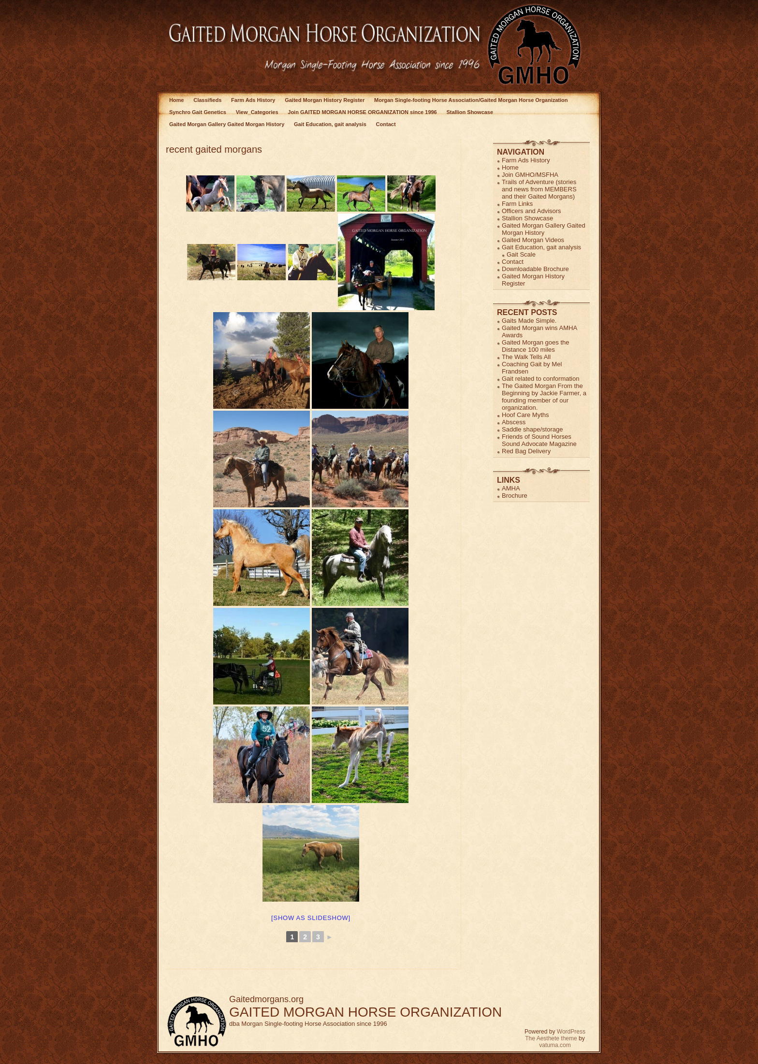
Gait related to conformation (540, 378)
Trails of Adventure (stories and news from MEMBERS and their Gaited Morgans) (539, 189)
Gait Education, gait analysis (330, 124)
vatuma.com (554, 1045)
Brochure (514, 495)
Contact (386, 124)
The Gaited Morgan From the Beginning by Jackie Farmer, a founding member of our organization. (544, 396)
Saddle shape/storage (532, 429)
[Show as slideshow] (310, 917)
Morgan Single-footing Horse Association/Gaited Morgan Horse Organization (471, 100)
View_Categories (257, 112)
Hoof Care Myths (525, 414)
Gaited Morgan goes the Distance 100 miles (535, 346)
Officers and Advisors (531, 211)
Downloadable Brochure (535, 269)
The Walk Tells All (526, 356)
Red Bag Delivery (526, 451)
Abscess (513, 422)
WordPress (571, 1031)
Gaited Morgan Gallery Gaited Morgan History (226, 124)
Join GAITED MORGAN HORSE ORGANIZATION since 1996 (362, 112)
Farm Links (517, 203)
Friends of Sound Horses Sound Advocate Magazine (539, 440)
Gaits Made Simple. (529, 320)
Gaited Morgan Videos (533, 240)
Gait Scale (521, 254)
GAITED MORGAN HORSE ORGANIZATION (365, 1012)
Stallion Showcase (470, 112)
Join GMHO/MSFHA (530, 174)
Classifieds (207, 100)
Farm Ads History (253, 100)
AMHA (511, 488)
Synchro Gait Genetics (197, 112)
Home (176, 100)
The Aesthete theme (551, 1038)
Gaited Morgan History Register (324, 100)
